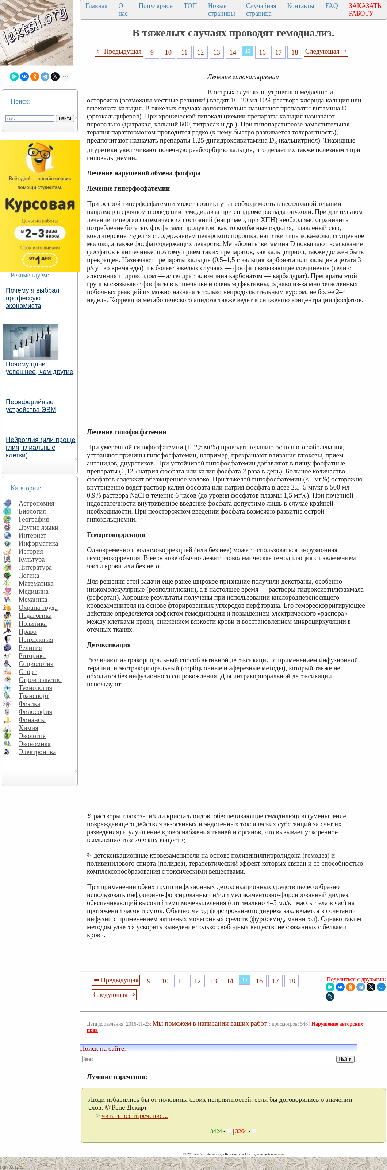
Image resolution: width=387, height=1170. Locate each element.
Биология (32, 511)
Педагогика (35, 615)
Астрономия (36, 503)
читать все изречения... (134, 1115)
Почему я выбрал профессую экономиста (33, 298)
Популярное (156, 5)
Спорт (28, 671)
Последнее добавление (264, 1154)
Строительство (40, 679)
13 (216, 52)
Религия (30, 647)
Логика (29, 575)
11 (184, 52)
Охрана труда (38, 607)
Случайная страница (261, 9)
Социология (36, 663)
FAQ (331, 5)
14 (233, 52)
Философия (35, 711)
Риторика (32, 655)
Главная (96, 5)
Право (28, 631)
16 (262, 52)
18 (294, 52)
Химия (28, 728)
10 (168, 52)
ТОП (190, 5)
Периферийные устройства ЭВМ (31, 405)
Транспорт (34, 695)
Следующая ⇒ (326, 51)
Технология (35, 687)
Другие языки (38, 527)
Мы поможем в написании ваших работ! (211, 1023)
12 (200, 52)
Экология (32, 736)
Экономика (35, 744)
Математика (36, 583)
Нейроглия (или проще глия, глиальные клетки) (41, 447)
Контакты (300, 5)
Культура (32, 559)
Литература (35, 567)
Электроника (37, 752)
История (31, 551)
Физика (29, 703)
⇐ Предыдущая (119, 51)
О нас (123, 9)
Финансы (32, 720)
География (34, 519)
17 (278, 52)
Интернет (32, 535)
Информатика (38, 543)
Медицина (34, 591)
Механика (33, 599)
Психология (36, 639)
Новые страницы (221, 9)
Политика (33, 623)
